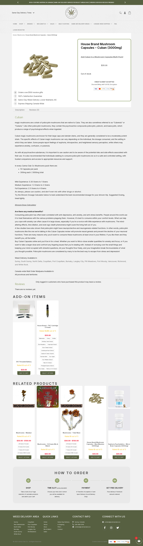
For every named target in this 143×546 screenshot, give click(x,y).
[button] (18, 2)
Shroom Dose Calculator (25, 205)
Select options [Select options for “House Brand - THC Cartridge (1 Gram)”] (47, 373)
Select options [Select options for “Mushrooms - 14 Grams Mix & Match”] (47, 457)
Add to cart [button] (23, 373)
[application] (24, 24)
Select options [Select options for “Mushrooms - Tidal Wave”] (71, 457)
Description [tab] (20, 110)
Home (14, 35)
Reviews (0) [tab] (34, 110)
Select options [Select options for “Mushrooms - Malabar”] (23, 457)
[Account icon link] (125, 13)
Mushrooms (21, 35)
